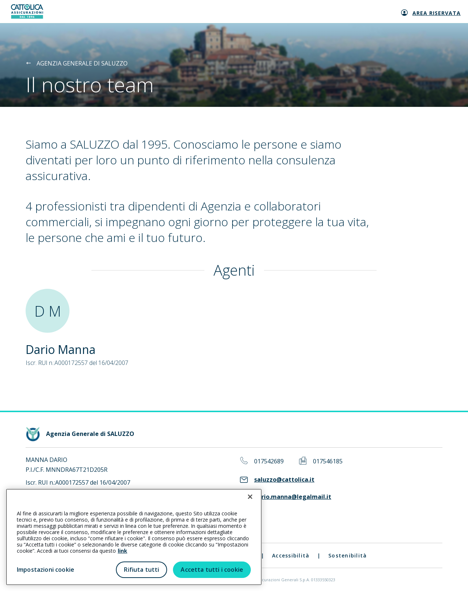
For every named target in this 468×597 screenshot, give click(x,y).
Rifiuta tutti (141, 570)
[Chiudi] (250, 497)
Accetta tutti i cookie (212, 570)
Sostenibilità (347, 555)
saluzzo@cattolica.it (284, 479)
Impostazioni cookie (45, 570)
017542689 (269, 461)
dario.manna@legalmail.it (292, 496)
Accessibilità (290, 555)
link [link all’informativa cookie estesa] (122, 550)
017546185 (328, 461)
